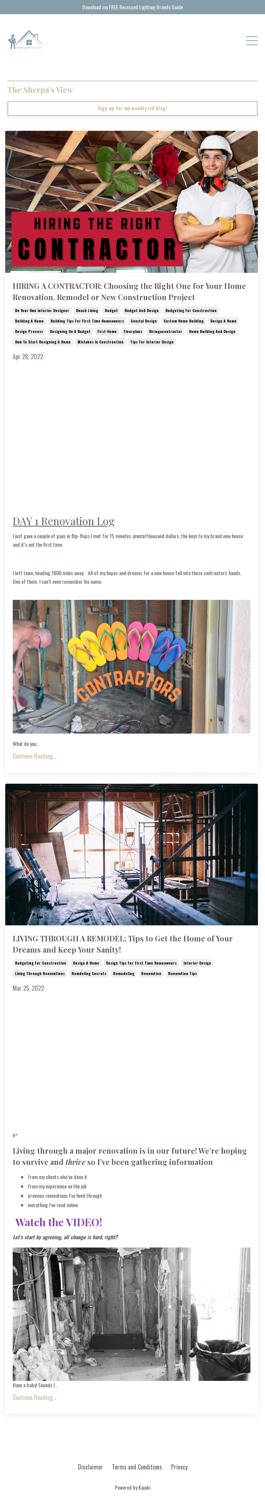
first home (107, 331)
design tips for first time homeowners (141, 963)
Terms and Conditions (137, 1466)
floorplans (133, 331)
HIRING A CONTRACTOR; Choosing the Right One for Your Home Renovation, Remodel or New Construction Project (129, 291)
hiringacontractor (165, 331)
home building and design (212, 331)
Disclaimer (90, 1466)
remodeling (123, 973)
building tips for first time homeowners (87, 321)
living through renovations (40, 973)
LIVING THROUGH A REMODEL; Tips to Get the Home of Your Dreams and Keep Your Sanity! (123, 943)
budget (111, 310)
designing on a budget (70, 331)
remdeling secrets (88, 973)
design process (29, 331)
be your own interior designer (42, 310)
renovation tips (182, 973)
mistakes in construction (100, 342)
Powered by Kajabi (132, 1487)
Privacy (179, 1466)
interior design (197, 963)
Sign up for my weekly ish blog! (133, 108)
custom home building (184, 321)
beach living (87, 310)
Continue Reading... (34, 756)
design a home (223, 321)
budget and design (142, 310)
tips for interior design (152, 342)
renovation (151, 973)
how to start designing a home (43, 342)
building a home (29, 321)
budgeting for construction (191, 310)
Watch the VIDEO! (58, 1222)
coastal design (144, 321)
